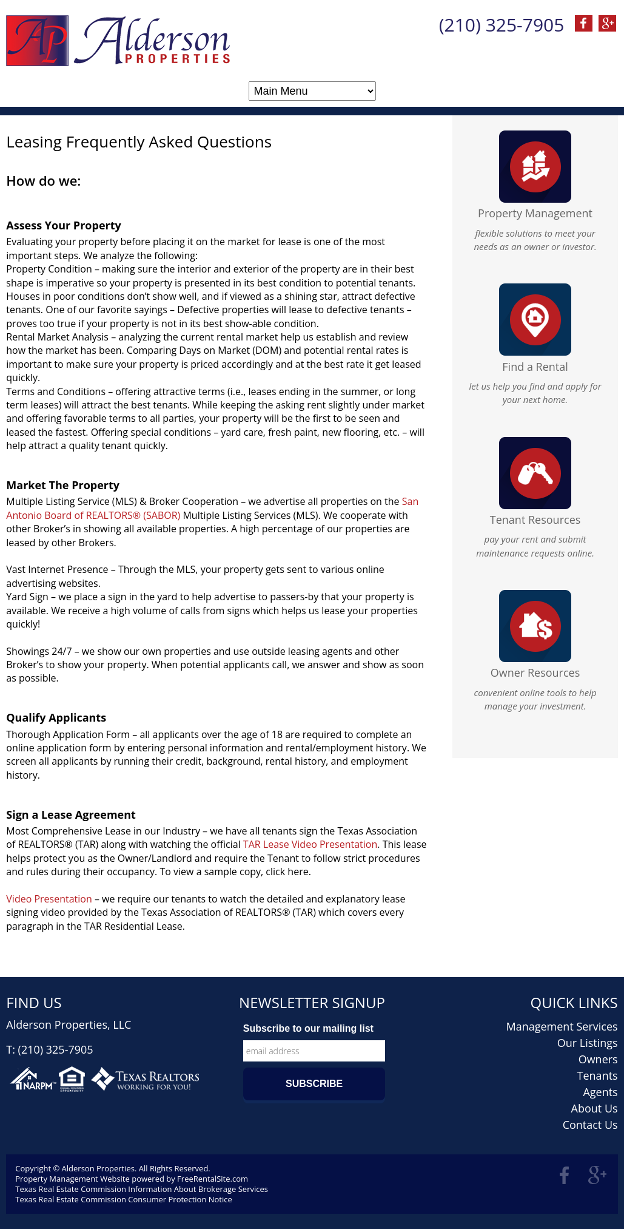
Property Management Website (72, 1178)
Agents (600, 1092)
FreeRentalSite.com (212, 1178)
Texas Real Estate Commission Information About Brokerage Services (141, 1188)
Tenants (597, 1075)
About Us (594, 1108)
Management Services (561, 1026)
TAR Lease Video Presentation (310, 844)
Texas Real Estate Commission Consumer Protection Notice (123, 1199)
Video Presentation (50, 899)
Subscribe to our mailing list (308, 1028)
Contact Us (590, 1124)
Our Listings (587, 1042)
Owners (598, 1059)
